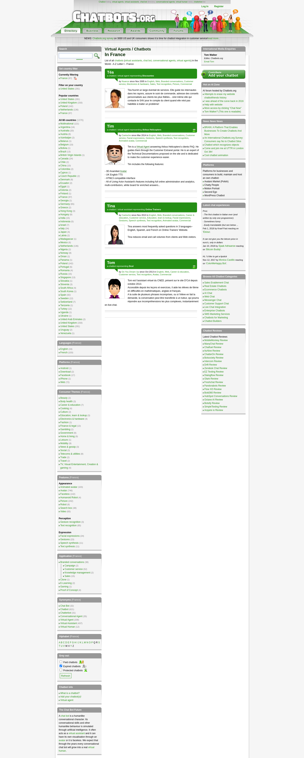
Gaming (64, 586)
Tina (111, 206)
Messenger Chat (212, 300)
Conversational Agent (71, 616)
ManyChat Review (213, 343)
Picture (176, 84)
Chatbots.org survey (103, 38)
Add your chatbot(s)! (70, 696)
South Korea (66, 291)
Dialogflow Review (213, 375)
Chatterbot (65, 612)
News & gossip (68, 446)
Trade (63, 457)
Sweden (64, 298)
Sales (152, 84)
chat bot (143, 2)
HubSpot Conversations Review (220, 396)
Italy (62, 228)
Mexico (64, 242)
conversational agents (165, 2)
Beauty (64, 398)
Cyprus (64, 172)
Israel (63, 225)
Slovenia (64, 284)
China (63, 165)
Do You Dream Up (130, 272)
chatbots (119, 60)
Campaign (70, 565)
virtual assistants (132, 2)
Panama (64, 260)
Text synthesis (67, 546)
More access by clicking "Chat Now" (222, 108)
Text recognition (163, 84)
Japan (63, 232)
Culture (64, 412)
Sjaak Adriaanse (227, 246)
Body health (66, 401)
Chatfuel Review (212, 347)
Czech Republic (68, 176)
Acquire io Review (213, 410)
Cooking (64, 408)
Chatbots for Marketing (216, 317)
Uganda (64, 312)
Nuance (125, 81)
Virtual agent (66, 700)
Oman (63, 256)
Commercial (186, 84)
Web (157, 81)
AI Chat (208, 293)
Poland (64, 106)
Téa (110, 72)
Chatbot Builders (213, 321)
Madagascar (66, 239)
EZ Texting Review (214, 371)
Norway (64, 253)
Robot (63, 504)
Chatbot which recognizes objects (221, 144)
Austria (64, 134)
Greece (64, 207)
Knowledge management (77, 572)
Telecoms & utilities (70, 453)
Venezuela (65, 333)
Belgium (64, 144)
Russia (64, 274)
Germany (65, 204)
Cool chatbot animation (216, 155)
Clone (63, 579)
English (150, 81)
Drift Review (210, 364)
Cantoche (126, 135)
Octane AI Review (213, 399)
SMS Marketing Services (217, 314)
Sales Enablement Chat (216, 282)
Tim (110, 126)
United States (67, 88)
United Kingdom (68, 102)
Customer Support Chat (216, 303)
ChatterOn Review (213, 354)
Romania (65, 270)
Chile (63, 162)
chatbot (112, 76)
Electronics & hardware (138, 84)
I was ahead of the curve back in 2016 (224, 101)
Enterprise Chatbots (214, 310)
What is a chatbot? (70, 693)
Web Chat (209, 296)
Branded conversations (172, 81)
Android (64, 368)
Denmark (65, 179)
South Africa (66, 288)
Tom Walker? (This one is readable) (222, 111)
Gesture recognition (70, 522)
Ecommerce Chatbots (215, 289)
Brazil (63, 151)
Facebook (65, 375)
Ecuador (64, 183)
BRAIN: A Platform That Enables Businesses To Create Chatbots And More (223, 131)
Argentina (65, 127)
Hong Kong (66, 211)
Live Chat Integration (215, 307)
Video (63, 511)
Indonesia (65, 221)
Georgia (64, 200)
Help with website (213, 104)
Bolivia (63, 148)
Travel (63, 460)
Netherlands (66, 109)
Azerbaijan (65, 137)
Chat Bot (64, 605)
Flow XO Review (213, 389)
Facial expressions (135, 138)
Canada (64, 158)
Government (66, 433)
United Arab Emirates (71, 319)
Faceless (65, 494)
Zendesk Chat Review (215, 368)
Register (218, 6)
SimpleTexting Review (215, 406)
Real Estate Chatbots (215, 286)
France (64, 78)
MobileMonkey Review (216, 340)
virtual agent (123, 76)
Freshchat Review (213, 382)
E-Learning (66, 583)
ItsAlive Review (212, 350)
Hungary (64, 214)
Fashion (64, 422)
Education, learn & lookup (159, 218)
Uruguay (64, 329)
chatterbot (198, 2)
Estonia (64, 190)
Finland (64, 193)
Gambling (65, 429)
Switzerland (66, 301)
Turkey (63, 308)
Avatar (123, 171)
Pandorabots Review (215, 385)
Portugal (64, 267)
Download (65, 371)
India (62, 218)
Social (63, 450)
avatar (62, 740)
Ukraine (64, 315)
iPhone (64, 378)
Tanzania (65, 305)
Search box (66, 508)
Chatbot (102, 2)
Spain (63, 294)
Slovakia (64, 281)
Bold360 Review (212, 392)
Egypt (63, 186)
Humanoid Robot (69, 497)
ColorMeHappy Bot (216, 263)
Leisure (64, 439)
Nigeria (64, 249)
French (64, 352)
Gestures (150, 138)
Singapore (65, 277)
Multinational (66, 123)
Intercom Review (213, 361)
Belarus (64, 141)
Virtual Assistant (68, 623)
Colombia (65, 169)
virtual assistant (125, 209)
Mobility (64, 443)
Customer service (137, 218)
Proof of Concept (69, 590)
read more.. (214, 38)
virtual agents (117, 2)
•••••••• (79, 59)
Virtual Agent (142, 146)
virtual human (182, 2)
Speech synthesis (163, 138)
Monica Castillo (227, 260)
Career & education (179, 272)
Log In (204, 6)
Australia (64, 130)
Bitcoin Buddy (213, 249)
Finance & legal (68, 426)
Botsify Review (212, 403)
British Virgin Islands (71, 155)
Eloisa (206, 232)
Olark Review (211, 378)
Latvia (63, 235)
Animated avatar (127, 141)
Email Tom (209, 61)
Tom (111, 262)
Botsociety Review (213, 357)
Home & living (67, 436)
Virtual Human (67, 626)
